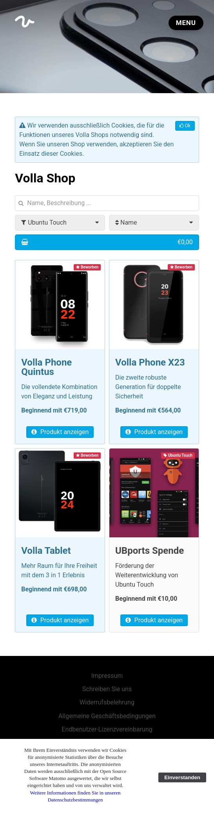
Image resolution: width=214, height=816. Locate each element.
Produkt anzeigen (60, 432)
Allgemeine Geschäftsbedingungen (107, 716)
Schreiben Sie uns (107, 689)
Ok (185, 125)
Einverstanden (182, 777)
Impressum (107, 675)
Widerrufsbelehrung (107, 702)
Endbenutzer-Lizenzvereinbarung (107, 729)
